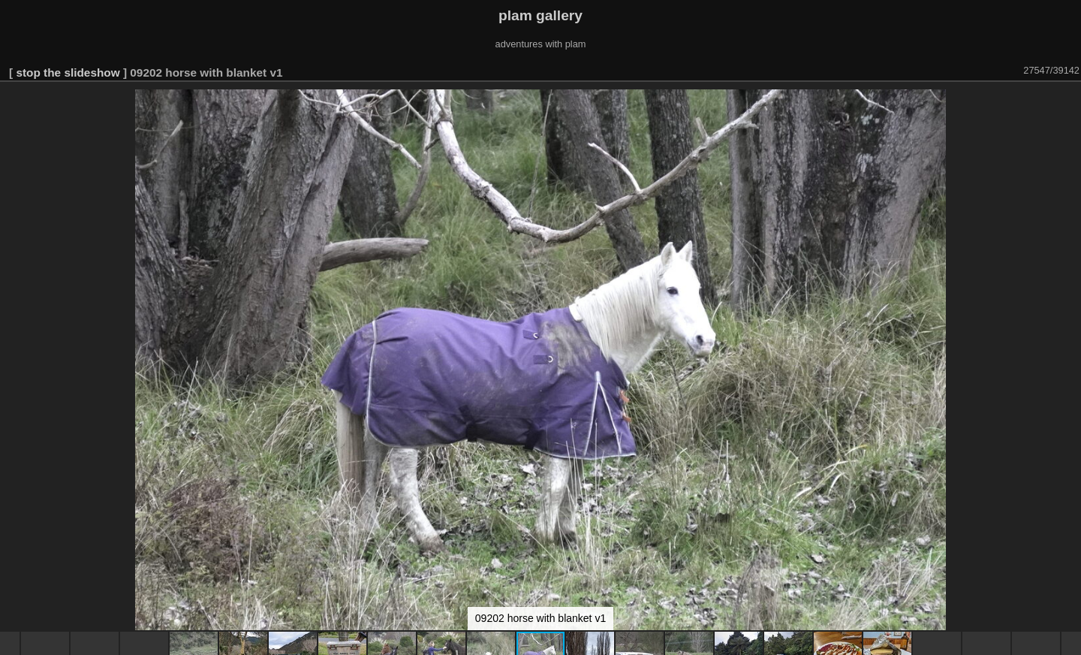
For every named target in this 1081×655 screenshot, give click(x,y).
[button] (1067, 103)
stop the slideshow (67, 72)
